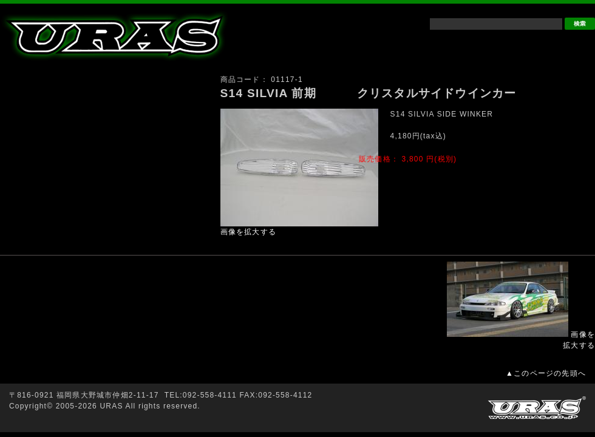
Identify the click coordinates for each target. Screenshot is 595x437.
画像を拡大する (248, 232)
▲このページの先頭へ (546, 373)
